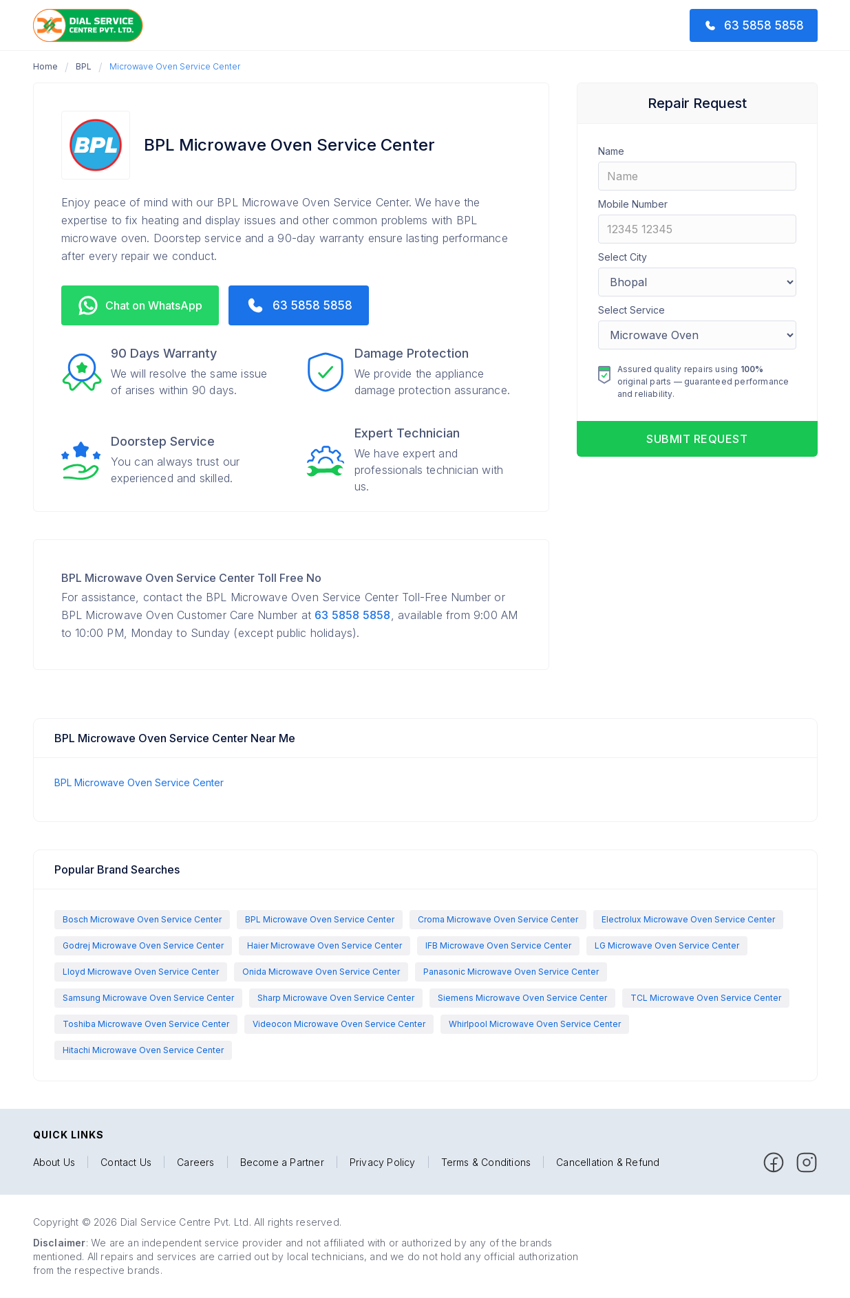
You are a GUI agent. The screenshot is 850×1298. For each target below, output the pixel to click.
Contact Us (125, 1162)
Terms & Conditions (486, 1162)
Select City (622, 257)
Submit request (696, 439)
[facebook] (774, 1162)
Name (611, 151)
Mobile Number (633, 204)
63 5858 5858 (352, 615)
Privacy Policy (383, 1162)
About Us (54, 1162)
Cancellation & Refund (607, 1162)
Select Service (631, 310)
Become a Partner (282, 1162)
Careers (195, 1162)
